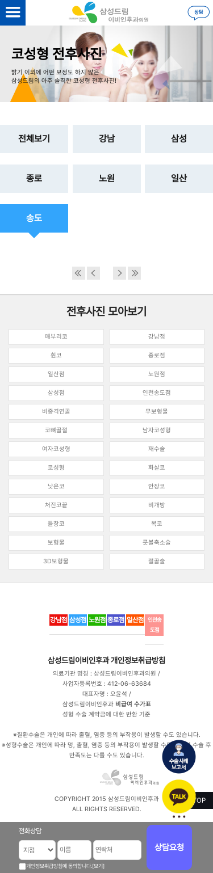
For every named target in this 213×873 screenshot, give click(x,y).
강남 (107, 138)
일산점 (56, 374)
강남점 (156, 336)
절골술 (156, 561)
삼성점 (56, 393)
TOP (199, 800)
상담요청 (169, 847)
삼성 (179, 138)
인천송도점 (157, 393)
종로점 (156, 355)
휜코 (56, 355)
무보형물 (156, 411)
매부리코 (56, 336)
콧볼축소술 (157, 542)
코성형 (56, 467)
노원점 (156, 374)
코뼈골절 (56, 430)
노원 (107, 178)
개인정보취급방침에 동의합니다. (59, 866)
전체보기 (34, 138)
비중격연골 (56, 411)
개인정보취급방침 (138, 660)
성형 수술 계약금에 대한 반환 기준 (106, 714)
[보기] (98, 866)
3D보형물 (56, 561)
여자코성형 (56, 449)
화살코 (156, 467)
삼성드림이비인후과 (78, 660)
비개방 (156, 505)
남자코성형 (157, 430)
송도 (34, 218)
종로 (34, 178)
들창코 (56, 524)
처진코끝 (56, 505)
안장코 (156, 486)
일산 (179, 178)
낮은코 (56, 486)
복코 (156, 524)
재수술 (156, 449)
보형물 (56, 542)
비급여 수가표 (133, 704)
